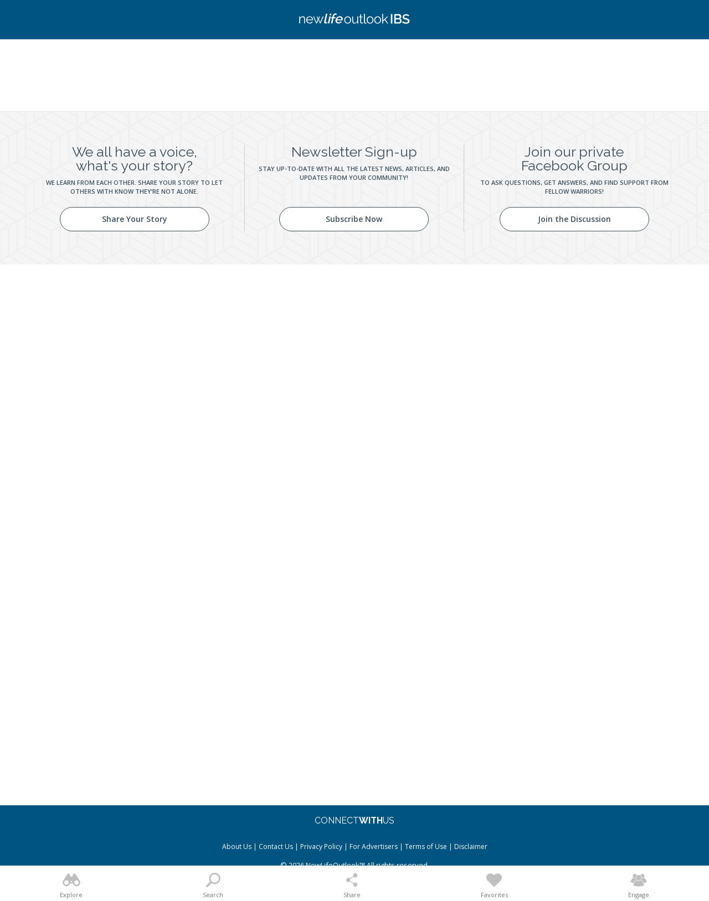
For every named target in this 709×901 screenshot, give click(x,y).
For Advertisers (374, 846)
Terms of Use (426, 846)
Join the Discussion (574, 219)
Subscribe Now (354, 219)
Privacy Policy (321, 846)
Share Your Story (134, 219)
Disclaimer (470, 846)
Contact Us (276, 846)
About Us (236, 846)
